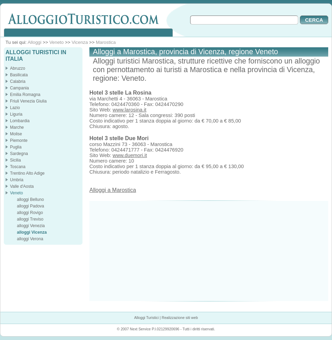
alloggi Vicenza (32, 232)
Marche (17, 127)
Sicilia (15, 160)
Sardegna (19, 153)
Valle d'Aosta (22, 186)
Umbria (16, 179)
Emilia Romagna (25, 94)
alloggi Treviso (30, 219)
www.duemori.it (130, 155)
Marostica (106, 42)
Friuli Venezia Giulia (28, 101)
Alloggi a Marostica (112, 190)
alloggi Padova (30, 206)
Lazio (15, 107)
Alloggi (34, 42)
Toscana (18, 166)
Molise (16, 134)
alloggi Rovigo (30, 212)
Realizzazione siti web (180, 317)
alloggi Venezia (31, 225)
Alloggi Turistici (146, 317)
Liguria (16, 114)
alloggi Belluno (30, 199)
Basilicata (19, 74)
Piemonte (19, 140)
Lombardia (20, 120)
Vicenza (79, 42)
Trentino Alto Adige (27, 173)
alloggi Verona (30, 238)
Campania (19, 88)
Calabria (18, 81)
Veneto (56, 42)
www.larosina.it (129, 110)
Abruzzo (17, 68)
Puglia (15, 147)
